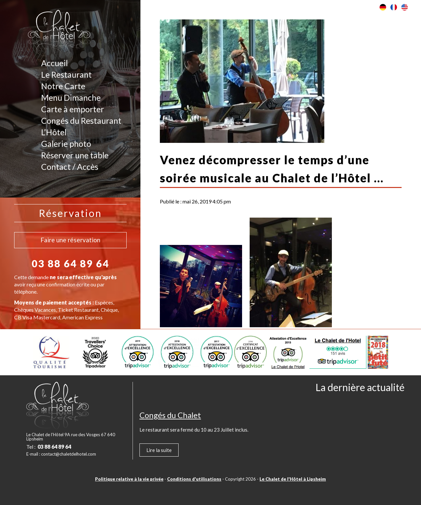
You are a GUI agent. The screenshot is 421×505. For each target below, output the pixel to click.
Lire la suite (159, 450)
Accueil (54, 63)
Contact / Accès (69, 167)
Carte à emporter (72, 109)
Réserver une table (75, 155)
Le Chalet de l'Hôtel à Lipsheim (293, 479)
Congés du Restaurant (81, 120)
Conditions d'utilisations (194, 479)
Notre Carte (63, 86)
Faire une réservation (70, 240)
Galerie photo (66, 143)
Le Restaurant (66, 74)
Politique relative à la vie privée (129, 479)
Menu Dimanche (71, 97)
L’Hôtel (53, 132)
